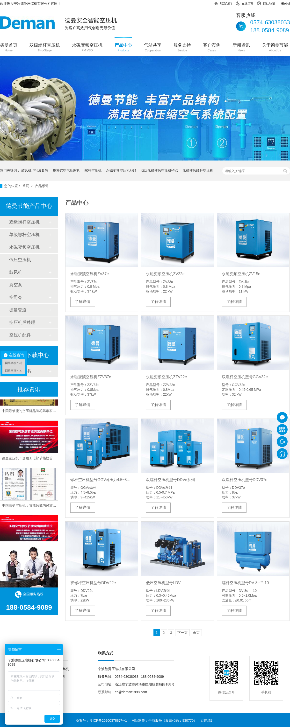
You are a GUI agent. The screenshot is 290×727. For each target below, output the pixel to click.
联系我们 (223, 3)
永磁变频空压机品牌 (121, 170)
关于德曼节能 (275, 48)
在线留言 (244, 3)
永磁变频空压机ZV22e (165, 274)
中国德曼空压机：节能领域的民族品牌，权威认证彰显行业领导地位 (52, 507)
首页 (26, 186)
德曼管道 (18, 310)
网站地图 (266, 3)
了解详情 (82, 302)
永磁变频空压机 (87, 48)
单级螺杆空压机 (24, 234)
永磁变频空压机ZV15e (241, 274)
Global (282, 3)
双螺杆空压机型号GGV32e (245, 377)
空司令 (15, 297)
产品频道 (42, 186)
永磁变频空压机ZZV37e (90, 377)
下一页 (182, 633)
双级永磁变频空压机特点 (159, 170)
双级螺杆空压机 (44, 48)
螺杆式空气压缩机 (66, 170)
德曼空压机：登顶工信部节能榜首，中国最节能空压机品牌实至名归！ (54, 459)
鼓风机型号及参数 (34, 170)
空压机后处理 (22, 322)
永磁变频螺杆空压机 (198, 170)
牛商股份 (155, 720)
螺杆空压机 (93, 170)
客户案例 (211, 48)
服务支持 (182, 48)
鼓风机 (15, 272)
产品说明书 (20, 371)
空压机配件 (20, 335)
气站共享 (152, 48)
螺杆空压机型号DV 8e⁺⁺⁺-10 (245, 583)
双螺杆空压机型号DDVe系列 (170, 480)
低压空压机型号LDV (163, 583)
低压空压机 (20, 259)
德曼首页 (8, 48)
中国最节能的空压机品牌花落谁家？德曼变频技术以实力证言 (47, 412)
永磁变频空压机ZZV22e (166, 377)
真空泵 (15, 284)
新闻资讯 (241, 48)
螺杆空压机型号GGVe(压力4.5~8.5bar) (101, 480)
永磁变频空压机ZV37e (89, 274)
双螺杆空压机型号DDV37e (244, 480)
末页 (196, 633)
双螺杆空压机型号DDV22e (93, 583)
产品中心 (123, 48)
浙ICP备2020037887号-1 (108, 720)
